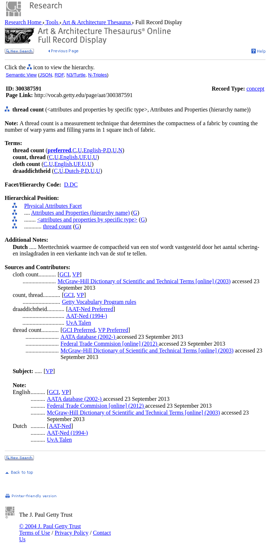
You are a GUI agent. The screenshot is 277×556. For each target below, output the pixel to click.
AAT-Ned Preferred (90, 309)
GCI (65, 274)
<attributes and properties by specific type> (87, 219)
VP (75, 274)
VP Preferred (113, 330)
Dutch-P (74, 171)
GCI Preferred (78, 330)
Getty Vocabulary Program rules (99, 302)
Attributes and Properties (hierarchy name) (80, 213)
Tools (52, 22)
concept (255, 89)
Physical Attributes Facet (53, 206)
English (69, 157)
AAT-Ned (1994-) (86, 316)
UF (82, 157)
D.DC (71, 184)
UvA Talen (78, 323)
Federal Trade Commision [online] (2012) (110, 344)
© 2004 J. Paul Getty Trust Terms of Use (50, 529)
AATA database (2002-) (89, 337)
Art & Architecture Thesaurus (96, 22)
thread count (57, 226)
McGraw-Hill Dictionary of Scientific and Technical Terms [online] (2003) (144, 281)
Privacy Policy (71, 533)
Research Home (24, 22)
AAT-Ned (60, 426)
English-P (94, 150)
